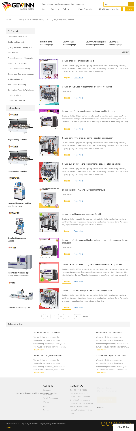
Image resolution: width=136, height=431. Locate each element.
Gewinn (8, 20)
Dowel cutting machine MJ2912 (17, 239)
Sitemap (100, 408)
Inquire (67, 78)
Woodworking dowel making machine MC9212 (19, 204)
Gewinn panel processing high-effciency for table (70, 43)
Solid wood (67, 9)
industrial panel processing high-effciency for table (47, 43)
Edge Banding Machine (17, 139)
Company (55, 9)
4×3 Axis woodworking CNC (19, 308)
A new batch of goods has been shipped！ (50, 357)
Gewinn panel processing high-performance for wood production (118, 43)
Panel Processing (85, 9)
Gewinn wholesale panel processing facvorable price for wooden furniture (96, 43)
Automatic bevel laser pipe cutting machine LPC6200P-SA (19, 274)
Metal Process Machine (109, 9)
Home (44, 9)
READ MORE (106, 399)
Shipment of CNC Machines (46, 334)
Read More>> (38, 351)
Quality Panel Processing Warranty (31, 20)
